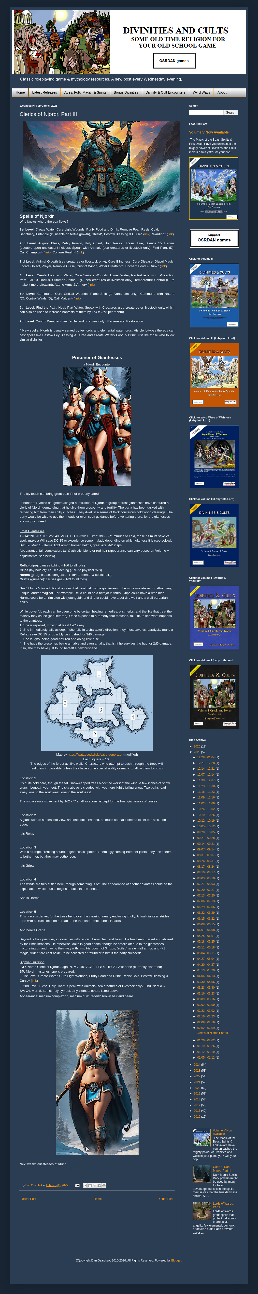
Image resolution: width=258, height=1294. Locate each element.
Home (20, 92)
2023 (197, 1070)
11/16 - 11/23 (206, 792)
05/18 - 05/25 (206, 941)
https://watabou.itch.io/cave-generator (95, 754)
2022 (197, 1076)
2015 (197, 1116)
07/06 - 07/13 (206, 901)
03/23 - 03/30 (206, 987)
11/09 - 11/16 (206, 797)
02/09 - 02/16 (206, 1022)
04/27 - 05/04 (206, 959)
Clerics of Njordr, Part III (212, 1033)
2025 (197, 752)
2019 (197, 1093)
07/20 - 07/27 (206, 890)
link (146, 234)
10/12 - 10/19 (206, 820)
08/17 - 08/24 (206, 866)
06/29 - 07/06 (206, 907)
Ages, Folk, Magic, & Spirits (85, 92)
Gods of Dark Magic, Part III (222, 1168)
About (222, 92)
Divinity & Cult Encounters (166, 92)
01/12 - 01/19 (206, 1052)
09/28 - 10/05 (206, 832)
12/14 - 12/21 (206, 768)
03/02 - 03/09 (206, 1005)
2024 (197, 1064)
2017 (197, 1105)
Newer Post (28, 1199)
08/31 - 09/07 (206, 855)
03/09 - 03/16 (206, 999)
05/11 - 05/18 (206, 947)
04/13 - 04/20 (206, 970)
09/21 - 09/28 (206, 838)
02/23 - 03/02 (206, 1010)
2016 (197, 1110)
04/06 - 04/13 (206, 976)
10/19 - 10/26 (206, 815)
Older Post (166, 1199)
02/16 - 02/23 (206, 1016)
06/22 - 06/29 (206, 912)
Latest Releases (44, 92)
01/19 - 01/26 (206, 1046)
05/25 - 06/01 (206, 936)
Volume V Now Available (209, 132)
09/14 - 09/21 (206, 844)
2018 (197, 1099)
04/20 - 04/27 (206, 964)
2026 (197, 746)
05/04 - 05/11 (206, 953)
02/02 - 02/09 (206, 1028)
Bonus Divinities (126, 92)
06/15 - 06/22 (206, 918)
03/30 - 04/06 (206, 982)
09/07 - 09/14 (206, 849)
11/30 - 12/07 (206, 780)
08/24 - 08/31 (206, 861)
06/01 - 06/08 (206, 930)
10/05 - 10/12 (206, 826)
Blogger (176, 1260)
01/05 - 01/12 (206, 1057)
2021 (197, 1082)
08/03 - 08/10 (206, 878)
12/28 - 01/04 (206, 757)
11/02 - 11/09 (206, 803)
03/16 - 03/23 (206, 993)
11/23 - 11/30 (206, 786)
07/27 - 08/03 (206, 884)
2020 (197, 1088)
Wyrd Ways (201, 92)
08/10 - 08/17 (206, 872)
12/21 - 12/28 (206, 763)
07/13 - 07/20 (206, 895)
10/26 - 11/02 (206, 809)
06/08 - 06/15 (206, 924)
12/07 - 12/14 (206, 774)
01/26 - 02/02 (206, 1040)
